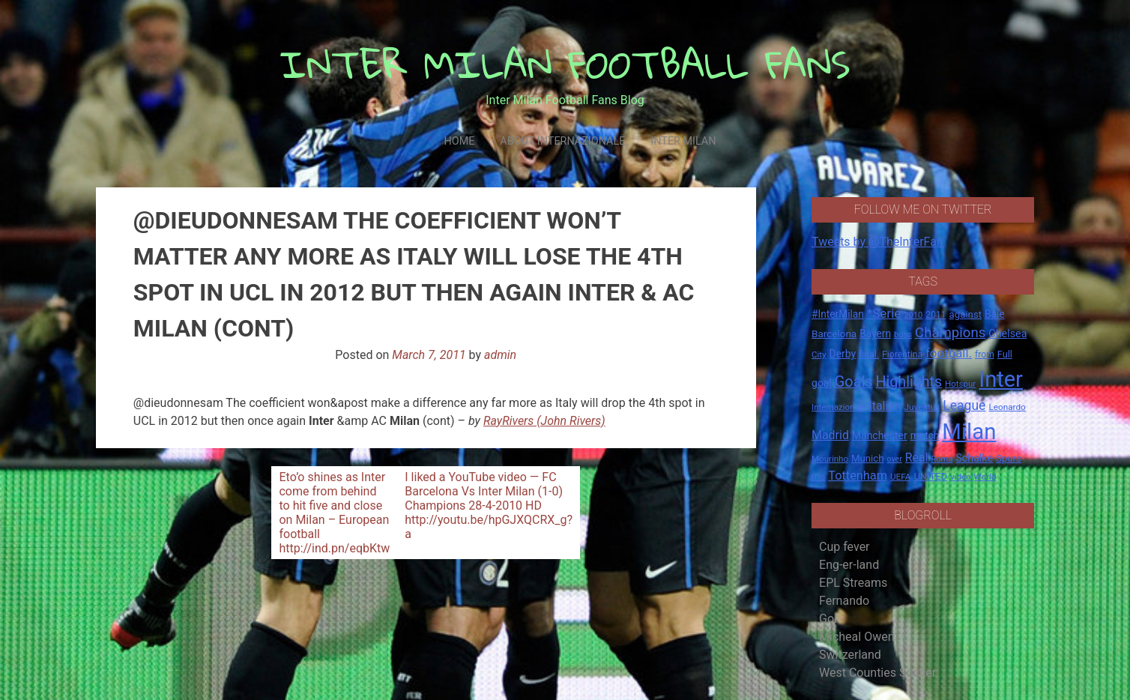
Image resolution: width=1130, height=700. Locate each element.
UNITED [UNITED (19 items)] (930, 476)
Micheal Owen (856, 637)
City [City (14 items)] (819, 354)
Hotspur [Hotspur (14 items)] (960, 383)
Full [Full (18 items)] (1004, 354)
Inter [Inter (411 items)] (1001, 379)
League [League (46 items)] (964, 405)
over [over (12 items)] (894, 459)
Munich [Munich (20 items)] (867, 458)
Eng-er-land (849, 565)
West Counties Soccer (877, 673)
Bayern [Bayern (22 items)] (875, 334)
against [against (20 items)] (965, 314)
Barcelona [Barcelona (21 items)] (834, 334)
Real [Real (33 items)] (916, 457)
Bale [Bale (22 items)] (995, 314)
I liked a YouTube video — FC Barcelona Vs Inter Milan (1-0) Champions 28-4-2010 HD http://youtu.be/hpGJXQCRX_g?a (488, 505)
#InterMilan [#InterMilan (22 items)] (838, 314)
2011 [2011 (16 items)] (935, 315)
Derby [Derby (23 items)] (843, 354)
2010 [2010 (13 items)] (913, 315)
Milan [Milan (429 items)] (969, 431)
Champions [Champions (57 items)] (950, 333)
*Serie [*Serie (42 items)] (884, 313)
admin (500, 355)
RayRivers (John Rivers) (544, 421)
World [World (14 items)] (985, 476)
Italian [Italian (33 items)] (885, 406)
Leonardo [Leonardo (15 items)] (1006, 407)
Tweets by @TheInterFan (877, 242)
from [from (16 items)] (984, 354)
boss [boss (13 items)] (903, 335)
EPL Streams (853, 583)
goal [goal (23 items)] (822, 383)
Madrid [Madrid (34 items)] (830, 435)
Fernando (844, 601)
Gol (828, 619)
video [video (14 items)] (960, 476)
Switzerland (850, 655)
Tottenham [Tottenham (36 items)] (857, 475)
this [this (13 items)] (818, 477)
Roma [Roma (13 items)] (941, 459)
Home (459, 141)
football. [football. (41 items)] (948, 353)
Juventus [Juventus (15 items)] (922, 407)
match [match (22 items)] (925, 435)
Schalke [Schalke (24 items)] (974, 458)
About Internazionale (562, 141)
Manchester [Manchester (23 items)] (879, 435)
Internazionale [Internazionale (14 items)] (839, 407)
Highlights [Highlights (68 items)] (909, 381)
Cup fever (844, 547)
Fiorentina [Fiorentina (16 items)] (902, 354)
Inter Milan (683, 141)
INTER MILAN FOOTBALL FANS (565, 64)
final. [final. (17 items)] (869, 354)
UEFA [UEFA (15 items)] (900, 476)
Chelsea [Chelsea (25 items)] (1007, 334)
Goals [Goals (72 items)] (854, 381)
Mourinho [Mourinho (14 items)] (830, 458)
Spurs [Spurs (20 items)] (1008, 458)
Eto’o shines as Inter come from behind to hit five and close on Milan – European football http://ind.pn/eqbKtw (334, 512)
